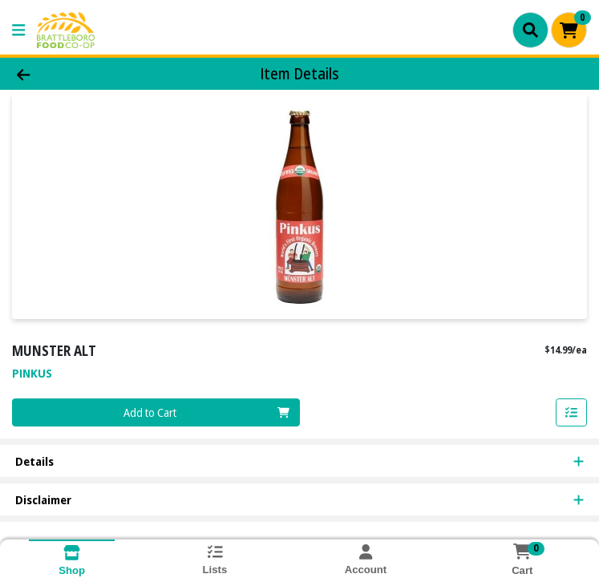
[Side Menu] (18, 30)
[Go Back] (84, 74)
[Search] (530, 29)
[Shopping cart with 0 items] (569, 30)
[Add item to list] (572, 412)
